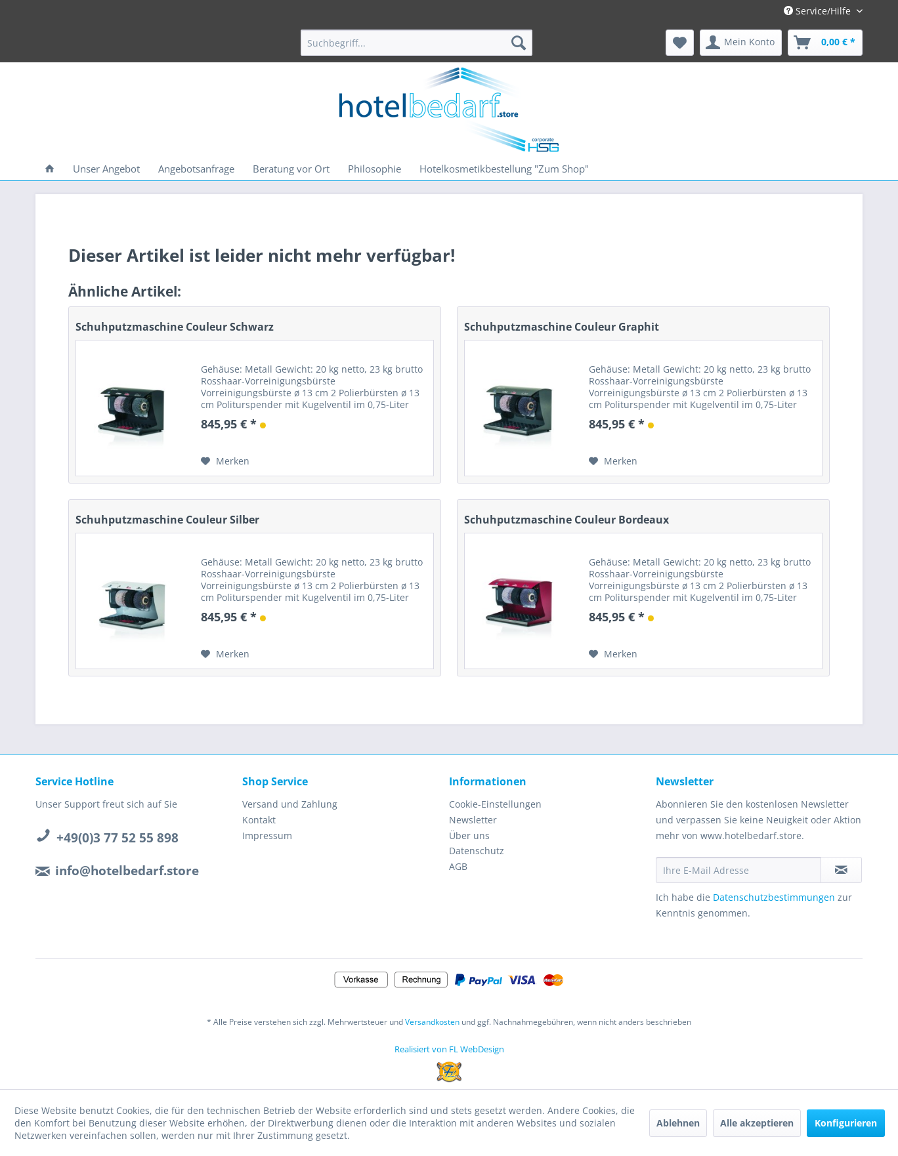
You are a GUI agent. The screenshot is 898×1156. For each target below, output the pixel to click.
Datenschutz (476, 850)
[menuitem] (416, 43)
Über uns (469, 835)
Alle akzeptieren (757, 1123)
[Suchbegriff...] (416, 43)
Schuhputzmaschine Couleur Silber (167, 519)
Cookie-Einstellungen (495, 804)
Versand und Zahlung (289, 804)
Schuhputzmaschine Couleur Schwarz (174, 326)
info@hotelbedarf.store (127, 870)
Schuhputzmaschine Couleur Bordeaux (566, 519)
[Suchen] (518, 43)
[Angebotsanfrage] (196, 168)
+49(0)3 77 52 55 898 (117, 837)
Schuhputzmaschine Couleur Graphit (561, 326)
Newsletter (473, 820)
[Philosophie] (374, 168)
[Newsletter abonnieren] (841, 870)
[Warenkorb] (825, 43)
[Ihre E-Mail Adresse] (738, 870)
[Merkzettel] (680, 43)
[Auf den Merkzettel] (225, 461)
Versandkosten (432, 1021)
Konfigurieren (846, 1123)
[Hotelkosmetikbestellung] (504, 168)
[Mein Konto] (741, 43)
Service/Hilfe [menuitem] (818, 11)
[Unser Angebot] (106, 168)
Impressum (267, 835)
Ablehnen (678, 1123)
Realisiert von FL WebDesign (449, 1049)
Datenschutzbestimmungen (774, 897)
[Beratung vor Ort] (291, 168)
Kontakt (259, 820)
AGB (458, 866)
